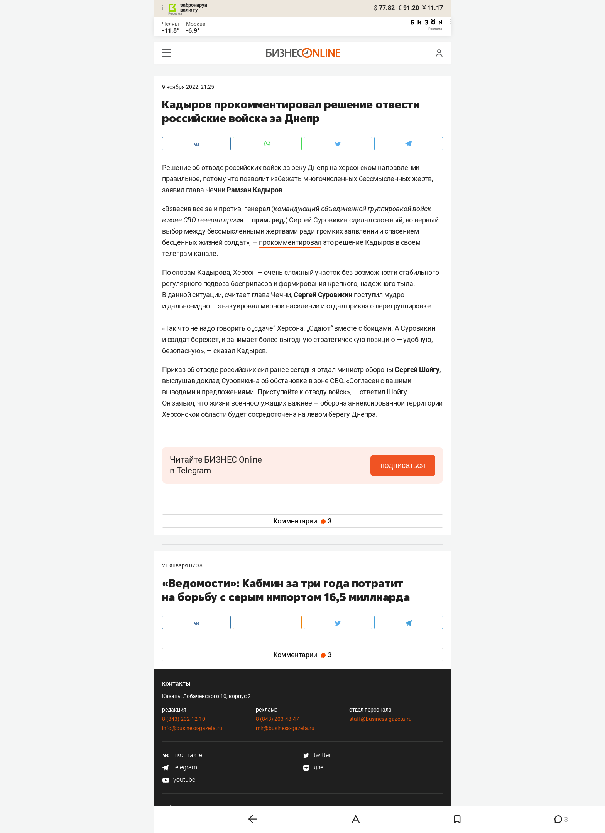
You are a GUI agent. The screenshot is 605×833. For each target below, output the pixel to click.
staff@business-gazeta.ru (380, 719)
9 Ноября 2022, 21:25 (188, 87)
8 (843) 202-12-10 (183, 719)
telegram (179, 767)
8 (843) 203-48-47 (277, 719)
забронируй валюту (193, 7)
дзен (314, 767)
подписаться (402, 465)
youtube (178, 779)
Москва (196, 24)
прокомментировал (290, 242)
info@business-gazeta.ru (192, 728)
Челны (170, 24)
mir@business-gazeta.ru (285, 728)
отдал (326, 369)
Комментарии (302, 521)
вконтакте (182, 755)
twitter (316, 755)
